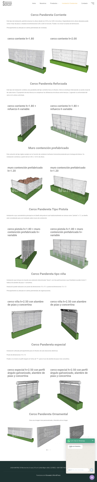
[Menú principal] (92, 3)
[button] (9, 437)
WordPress (56, 475)
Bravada (48, 475)
